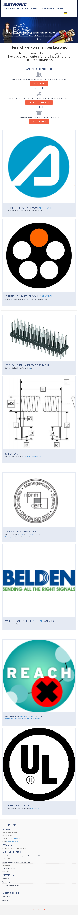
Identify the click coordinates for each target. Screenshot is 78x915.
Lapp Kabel (45, 296)
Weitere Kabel (7, 882)
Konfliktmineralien (33, 718)
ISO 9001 (21, 534)
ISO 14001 (30, 534)
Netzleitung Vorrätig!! (9, 868)
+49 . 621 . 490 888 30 (14, 838)
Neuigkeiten (10, 9)
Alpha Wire (45, 207)
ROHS (31, 716)
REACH (22, 716)
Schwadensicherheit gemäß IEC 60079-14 (16, 862)
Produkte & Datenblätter (39, 102)
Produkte (35, 9)
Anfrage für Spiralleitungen (32, 457)
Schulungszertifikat (11, 537)
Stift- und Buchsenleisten (10, 885)
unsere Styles (34, 808)
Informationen (48, 9)
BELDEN (37, 621)
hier (30, 368)
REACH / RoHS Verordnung (15, 718)
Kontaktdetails (39, 83)
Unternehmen (23, 9)
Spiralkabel (5, 879)
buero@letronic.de (12, 842)
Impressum (28, 910)
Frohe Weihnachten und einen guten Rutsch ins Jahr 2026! (21, 856)
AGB (44, 910)
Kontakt (60, 9)
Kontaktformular (39, 122)
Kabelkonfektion (7, 889)
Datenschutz (37, 910)
